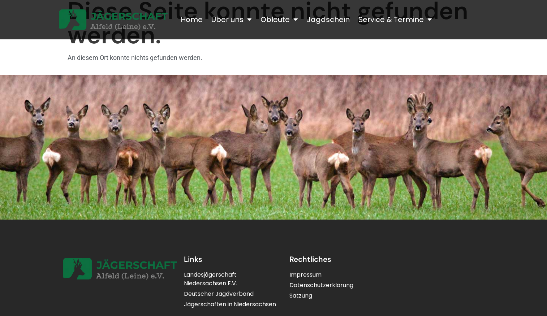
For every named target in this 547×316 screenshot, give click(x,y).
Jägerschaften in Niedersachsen (230, 304)
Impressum (305, 274)
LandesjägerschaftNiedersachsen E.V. (210, 278)
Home (192, 19)
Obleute (279, 19)
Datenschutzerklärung (321, 285)
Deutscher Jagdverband (219, 294)
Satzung (300, 295)
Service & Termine (395, 19)
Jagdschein (328, 19)
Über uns (231, 19)
